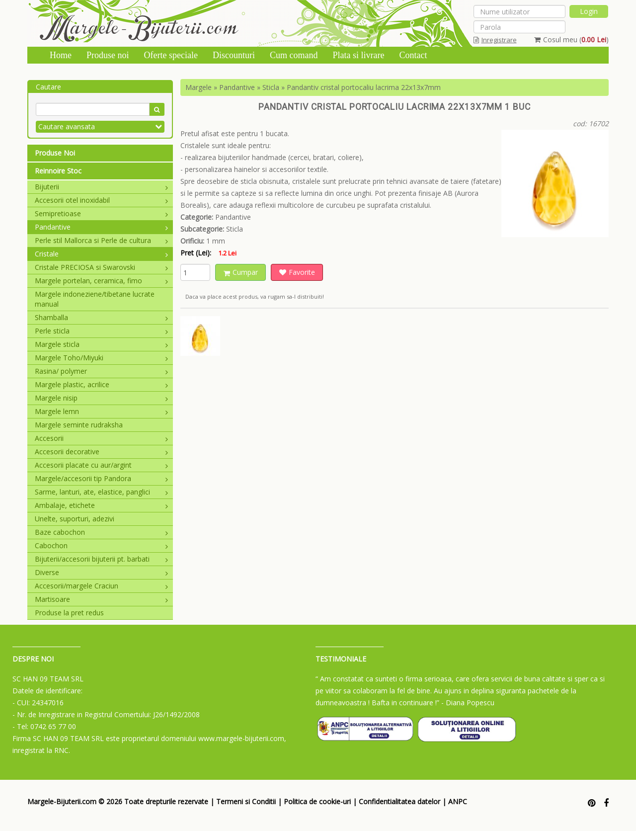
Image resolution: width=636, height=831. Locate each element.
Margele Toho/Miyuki (101, 357)
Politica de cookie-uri (317, 801)
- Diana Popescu (467, 702)
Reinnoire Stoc (58, 170)
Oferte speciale (171, 55)
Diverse (101, 572)
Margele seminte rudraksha (79, 424)
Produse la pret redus (69, 612)
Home (61, 55)
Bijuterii (101, 186)
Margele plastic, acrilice (101, 384)
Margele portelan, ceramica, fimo (101, 280)
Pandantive (101, 227)
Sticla (270, 87)
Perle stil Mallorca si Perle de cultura (101, 240)
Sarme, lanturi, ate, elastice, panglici (101, 492)
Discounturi (234, 55)
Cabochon (101, 545)
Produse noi (107, 55)
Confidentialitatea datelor (399, 801)
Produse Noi (55, 153)
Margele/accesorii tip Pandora (101, 478)
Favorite (297, 272)
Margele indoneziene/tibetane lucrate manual (95, 299)
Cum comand (294, 55)
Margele (198, 87)
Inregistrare (495, 39)
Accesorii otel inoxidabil (101, 200)
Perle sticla (101, 330)
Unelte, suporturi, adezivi (74, 518)
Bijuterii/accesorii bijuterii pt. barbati (101, 559)
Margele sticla (101, 344)
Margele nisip (101, 398)
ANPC (457, 801)
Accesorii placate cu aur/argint (101, 465)
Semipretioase (101, 213)
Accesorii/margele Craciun (101, 585)
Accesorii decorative (101, 451)
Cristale (101, 253)
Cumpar (241, 272)
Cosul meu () (571, 39)
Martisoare (101, 599)
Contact (413, 55)
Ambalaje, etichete (101, 505)
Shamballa (101, 317)
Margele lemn (101, 411)
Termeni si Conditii (246, 801)
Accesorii (101, 438)
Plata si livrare (358, 55)
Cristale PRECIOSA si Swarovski (101, 267)
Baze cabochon (101, 532)
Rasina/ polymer (101, 371)
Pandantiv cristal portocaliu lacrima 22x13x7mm (364, 87)
